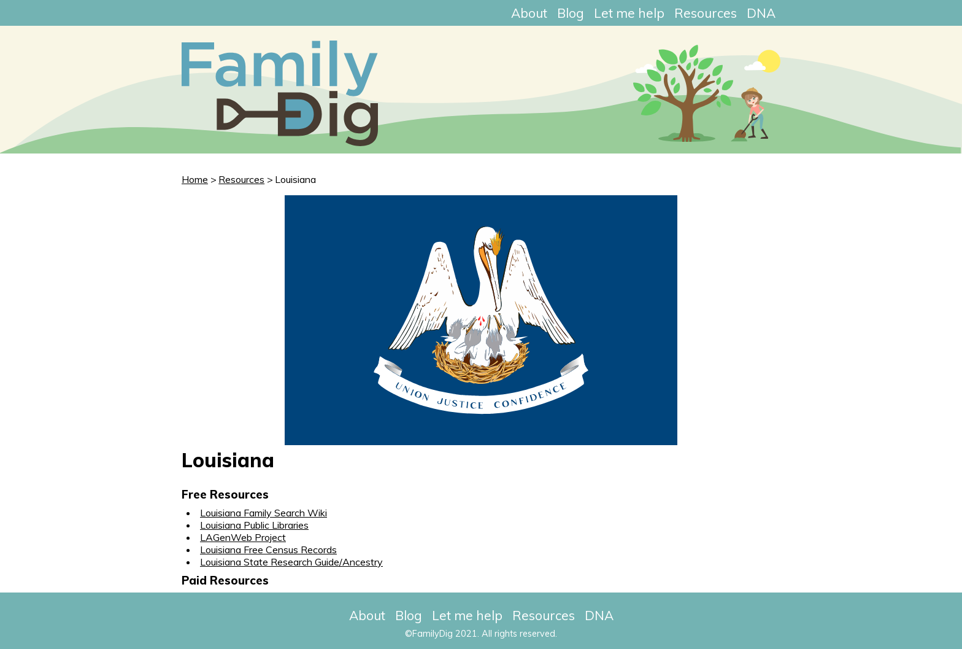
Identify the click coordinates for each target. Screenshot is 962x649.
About (529, 13)
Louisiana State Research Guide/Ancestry (291, 562)
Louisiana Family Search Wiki (263, 513)
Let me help (629, 13)
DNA (761, 13)
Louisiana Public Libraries (254, 525)
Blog (570, 13)
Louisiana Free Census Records (268, 549)
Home (195, 179)
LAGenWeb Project (243, 537)
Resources (705, 13)
